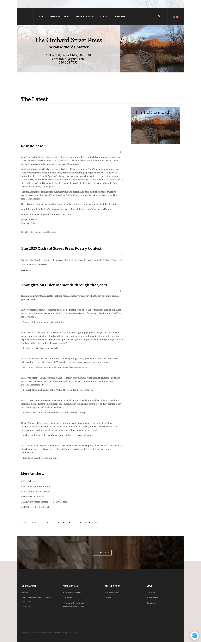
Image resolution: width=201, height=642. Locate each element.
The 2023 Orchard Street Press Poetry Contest (45, 502)
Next (87, 522)
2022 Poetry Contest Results (36, 507)
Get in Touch (102, 553)
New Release (32, 146)
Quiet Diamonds (153, 603)
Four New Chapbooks (33, 496)
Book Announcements (72, 592)
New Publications (85, 17)
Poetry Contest (152, 598)
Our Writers (121, 17)
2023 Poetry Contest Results (36, 491)
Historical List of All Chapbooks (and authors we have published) (78, 604)
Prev (34, 522)
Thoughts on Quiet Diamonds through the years (64, 285)
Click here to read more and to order (38, 232)
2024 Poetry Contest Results (36, 486)
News (68, 17)
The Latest (151, 592)
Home (40, 17)
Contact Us (54, 17)
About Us (25, 592)
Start (24, 522)
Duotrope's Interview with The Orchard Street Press (36, 599)
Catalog (104, 17)
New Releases (29, 481)
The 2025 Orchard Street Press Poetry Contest (61, 248)
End (96, 522)
